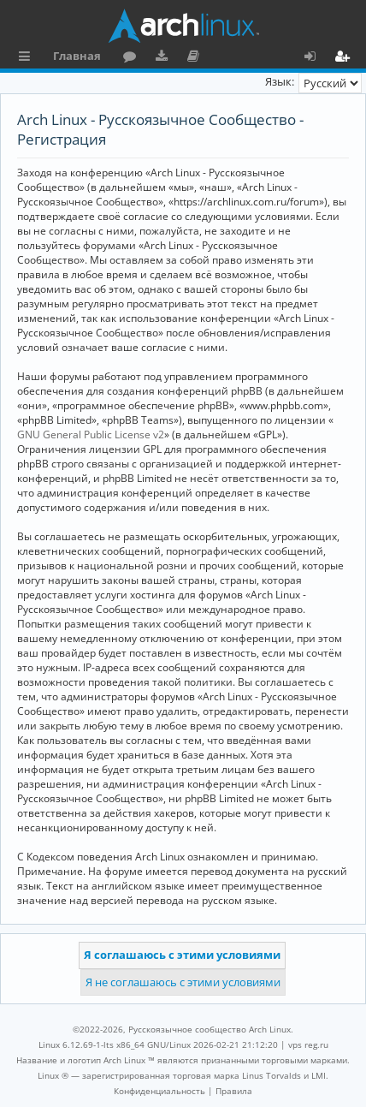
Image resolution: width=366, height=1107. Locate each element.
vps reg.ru (308, 1044)
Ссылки (28, 58)
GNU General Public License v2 (90, 434)
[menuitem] (159, 1090)
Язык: (279, 81)
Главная (77, 55)
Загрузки (164, 58)
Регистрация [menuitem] (345, 58)
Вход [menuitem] (316, 58)
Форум (133, 58)
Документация (196, 58)
